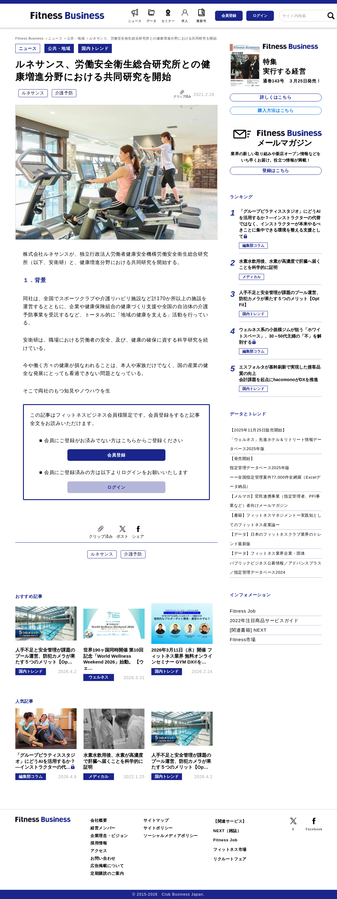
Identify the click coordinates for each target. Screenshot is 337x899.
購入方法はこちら (276, 110)
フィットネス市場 (230, 849)
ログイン (260, 15)
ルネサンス (33, 92)
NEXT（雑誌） (227, 830)
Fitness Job (243, 611)
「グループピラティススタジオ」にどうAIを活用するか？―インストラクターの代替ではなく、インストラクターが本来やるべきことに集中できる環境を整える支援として (279, 224)
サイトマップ (155, 820)
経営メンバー (102, 828)
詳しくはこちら (275, 97)
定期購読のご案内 (107, 873)
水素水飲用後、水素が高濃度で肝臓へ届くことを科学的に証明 (279, 264)
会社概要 (98, 820)
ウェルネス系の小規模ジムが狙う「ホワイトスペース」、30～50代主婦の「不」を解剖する (280, 336)
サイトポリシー (158, 828)
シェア (138, 536)
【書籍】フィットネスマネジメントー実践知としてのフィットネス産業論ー (276, 520)
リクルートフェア (230, 859)
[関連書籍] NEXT (248, 630)
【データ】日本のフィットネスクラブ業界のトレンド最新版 (276, 539)
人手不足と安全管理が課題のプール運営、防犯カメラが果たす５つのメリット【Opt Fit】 (279, 299)
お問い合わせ (102, 858)
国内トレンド (94, 48)
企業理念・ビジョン (109, 835)
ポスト (122, 536)
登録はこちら (275, 170)
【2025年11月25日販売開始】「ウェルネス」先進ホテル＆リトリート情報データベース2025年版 (276, 439)
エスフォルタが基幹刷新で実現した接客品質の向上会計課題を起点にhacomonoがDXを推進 (279, 373)
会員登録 (229, 15)
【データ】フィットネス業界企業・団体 (267, 553)
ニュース (28, 48)
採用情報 (98, 843)
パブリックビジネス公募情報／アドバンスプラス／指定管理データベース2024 (276, 568)
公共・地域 (59, 48)
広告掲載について (107, 865)
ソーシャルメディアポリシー (170, 835)
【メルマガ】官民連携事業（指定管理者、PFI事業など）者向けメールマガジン (275, 501)
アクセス (98, 850)
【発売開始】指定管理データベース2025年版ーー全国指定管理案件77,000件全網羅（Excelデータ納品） (275, 472)
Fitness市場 (243, 639)
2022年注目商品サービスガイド (264, 620)
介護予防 (64, 92)
